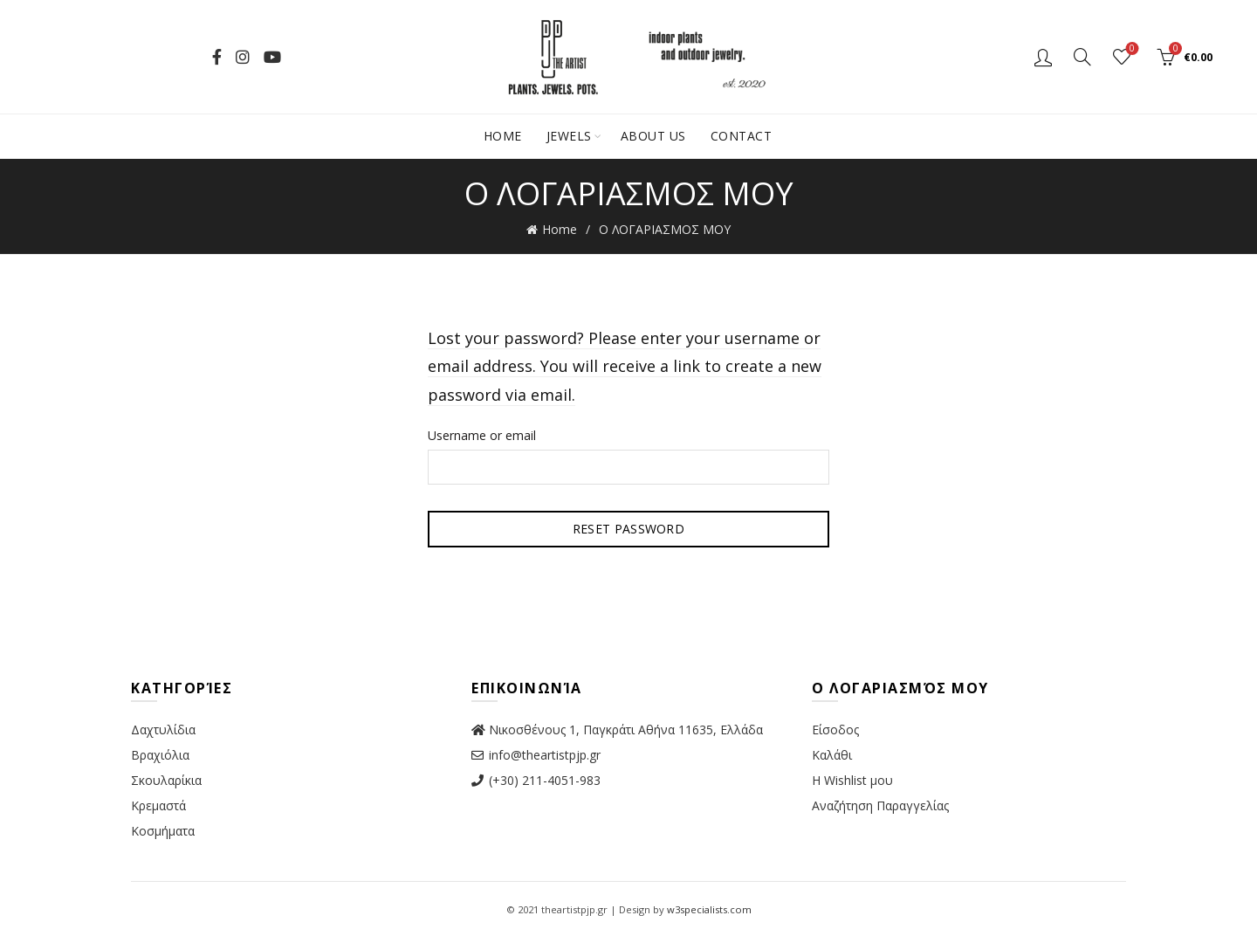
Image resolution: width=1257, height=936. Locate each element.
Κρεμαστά (158, 805)
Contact (742, 135)
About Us (653, 135)
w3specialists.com (709, 909)
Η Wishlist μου (852, 780)
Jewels (569, 135)
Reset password (628, 528)
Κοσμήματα (163, 830)
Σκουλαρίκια (166, 780)
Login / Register (1043, 57)
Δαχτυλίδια (163, 729)
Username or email (482, 435)
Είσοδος (835, 729)
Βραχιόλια (160, 755)
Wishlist (1131, 49)
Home (503, 135)
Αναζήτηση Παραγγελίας (880, 805)
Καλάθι (832, 755)
